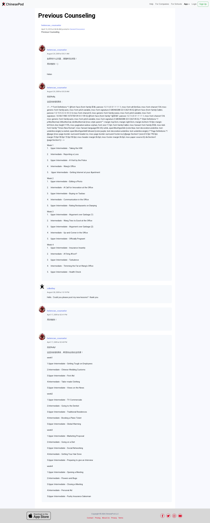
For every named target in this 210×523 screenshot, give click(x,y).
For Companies (162, 4)
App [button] (187, 4)
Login (194, 4)
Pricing (97, 518)
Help (151, 4)
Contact (90, 518)
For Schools (176, 4)
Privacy (114, 518)
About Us (106, 518)
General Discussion (77, 29)
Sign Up (203, 4)
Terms (120, 518)
